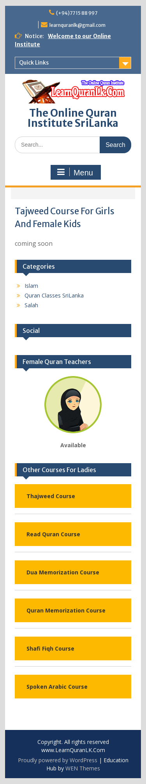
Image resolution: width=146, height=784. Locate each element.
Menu (74, 172)
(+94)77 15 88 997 (76, 13)
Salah (31, 305)
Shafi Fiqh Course (50, 648)
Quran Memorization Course (66, 610)
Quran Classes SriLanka (54, 295)
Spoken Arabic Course (57, 686)
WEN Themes (82, 768)
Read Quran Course (53, 534)
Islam (31, 285)
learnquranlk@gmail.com (77, 25)
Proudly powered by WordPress (57, 760)
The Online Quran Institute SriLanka (73, 118)
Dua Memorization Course (62, 572)
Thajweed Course (50, 496)
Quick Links (34, 62)
